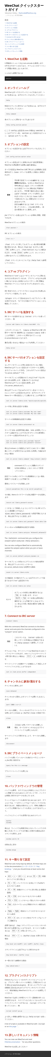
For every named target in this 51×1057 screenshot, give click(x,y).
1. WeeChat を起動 (11, 23)
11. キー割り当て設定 (11, 46)
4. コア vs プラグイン (11, 30)
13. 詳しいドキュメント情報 (13, 51)
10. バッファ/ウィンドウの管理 (14, 44)
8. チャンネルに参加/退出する (14, 39)
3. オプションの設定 (11, 28)
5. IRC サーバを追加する (12, 32)
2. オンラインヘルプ (11, 25)
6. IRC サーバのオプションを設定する (16, 35)
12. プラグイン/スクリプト (13, 49)
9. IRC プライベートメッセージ (14, 42)
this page (13, 1026)
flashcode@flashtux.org (27, 13)
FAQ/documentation (13, 1042)
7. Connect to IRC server (13, 37)
